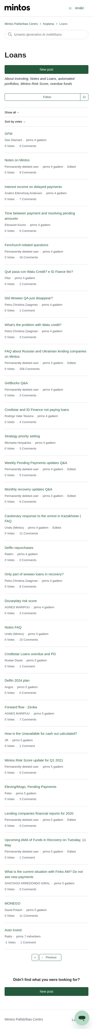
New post (46, 69)
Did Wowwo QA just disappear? (29, 298)
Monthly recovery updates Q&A (28, 489)
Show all (12, 112)
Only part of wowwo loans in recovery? (34, 574)
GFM (8, 133)
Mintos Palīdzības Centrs (21, 24)
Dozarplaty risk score (21, 601)
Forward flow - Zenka (21, 707)
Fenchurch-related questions (26, 245)
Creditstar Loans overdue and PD (30, 654)
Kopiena (48, 24)
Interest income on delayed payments (33, 187)
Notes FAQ (13, 627)
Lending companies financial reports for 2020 (39, 813)
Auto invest (13, 930)
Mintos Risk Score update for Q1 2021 (34, 760)
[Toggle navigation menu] (70, 8)
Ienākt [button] (79, 8)
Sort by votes (15, 121)
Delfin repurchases (19, 548)
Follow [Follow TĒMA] (47, 97)
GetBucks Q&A (16, 383)
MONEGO (12, 903)
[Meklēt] (46, 34)
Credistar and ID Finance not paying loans (37, 410)
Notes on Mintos (17, 160)
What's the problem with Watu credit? (33, 325)
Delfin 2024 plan (17, 680)
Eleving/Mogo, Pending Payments (30, 787)
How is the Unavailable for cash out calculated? (41, 733)
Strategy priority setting (22, 436)
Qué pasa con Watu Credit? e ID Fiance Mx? (39, 272)
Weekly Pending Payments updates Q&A (36, 463)
